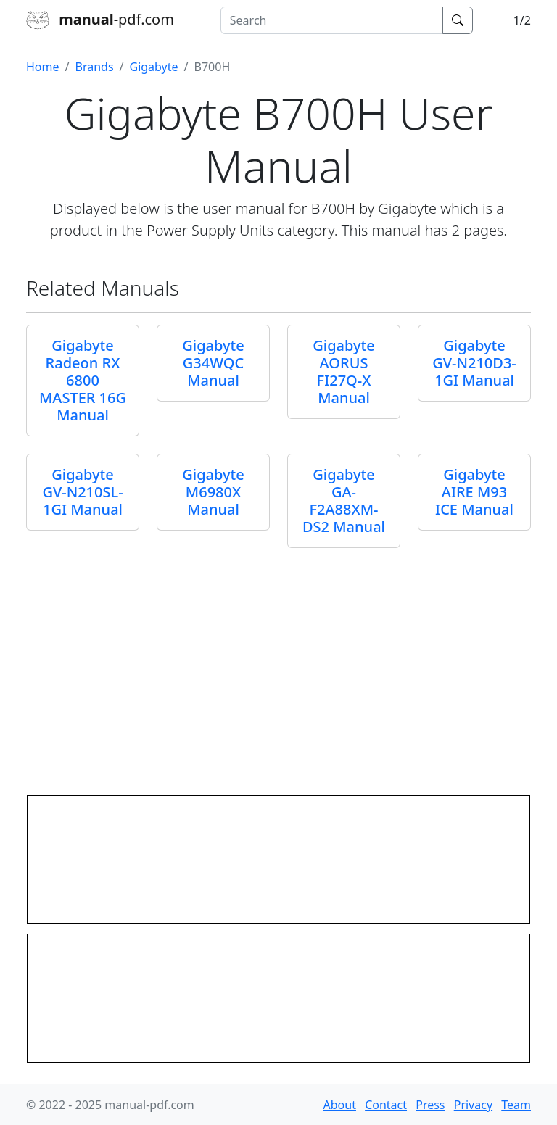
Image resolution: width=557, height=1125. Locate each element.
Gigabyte (154, 67)
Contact (386, 1105)
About (339, 1105)
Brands (94, 67)
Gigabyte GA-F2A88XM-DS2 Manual (343, 500)
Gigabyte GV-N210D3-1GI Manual (474, 363)
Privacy (473, 1105)
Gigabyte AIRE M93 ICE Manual (474, 492)
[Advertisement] (278, 666)
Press (430, 1105)
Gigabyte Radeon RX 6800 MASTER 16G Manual (82, 380)
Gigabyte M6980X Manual (213, 492)
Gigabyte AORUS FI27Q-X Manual (343, 371)
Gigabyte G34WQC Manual (213, 363)
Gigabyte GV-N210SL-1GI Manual (82, 492)
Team (516, 1105)
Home (42, 67)
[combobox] (331, 20)
